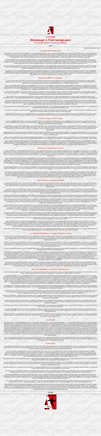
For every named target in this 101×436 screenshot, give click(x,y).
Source (50, 45)
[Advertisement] (50, 10)
